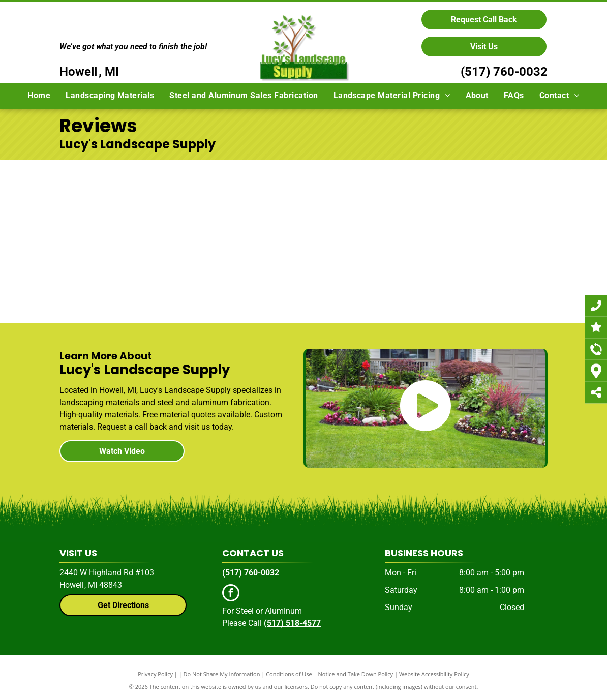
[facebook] (230, 594)
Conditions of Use (289, 674)
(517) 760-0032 (504, 72)
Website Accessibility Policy (434, 674)
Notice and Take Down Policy (355, 674)
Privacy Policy (155, 674)
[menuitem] (39, 95)
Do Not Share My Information (222, 674)
